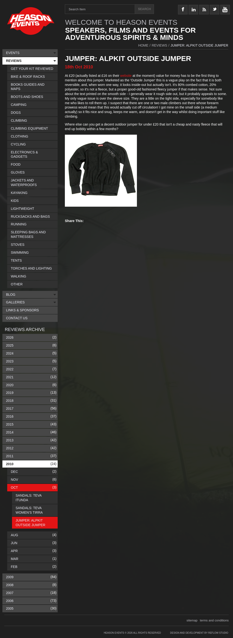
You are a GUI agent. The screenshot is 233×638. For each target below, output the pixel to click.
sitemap (192, 620)
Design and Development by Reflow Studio (199, 633)
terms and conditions (214, 620)
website (126, 76)
